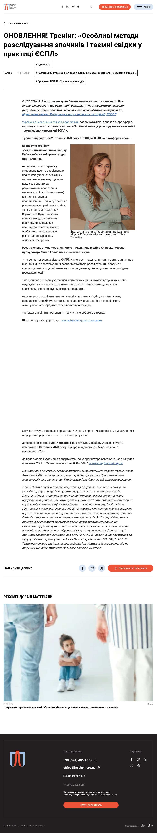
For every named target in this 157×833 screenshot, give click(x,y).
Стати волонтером (91, 804)
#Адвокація (43, 64)
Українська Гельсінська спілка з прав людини (52, 122)
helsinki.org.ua (98, 794)
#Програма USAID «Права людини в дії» (60, 81)
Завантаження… (78, 373)
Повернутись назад (17, 23)
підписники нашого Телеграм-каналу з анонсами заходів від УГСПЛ (69, 114)
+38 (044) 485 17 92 (77, 760)
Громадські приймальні (115, 6)
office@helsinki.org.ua (79, 767)
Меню (143, 6)
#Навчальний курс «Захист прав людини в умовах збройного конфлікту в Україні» (86, 72)
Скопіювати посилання (131, 568)
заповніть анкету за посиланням (82, 320)
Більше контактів (73, 776)
